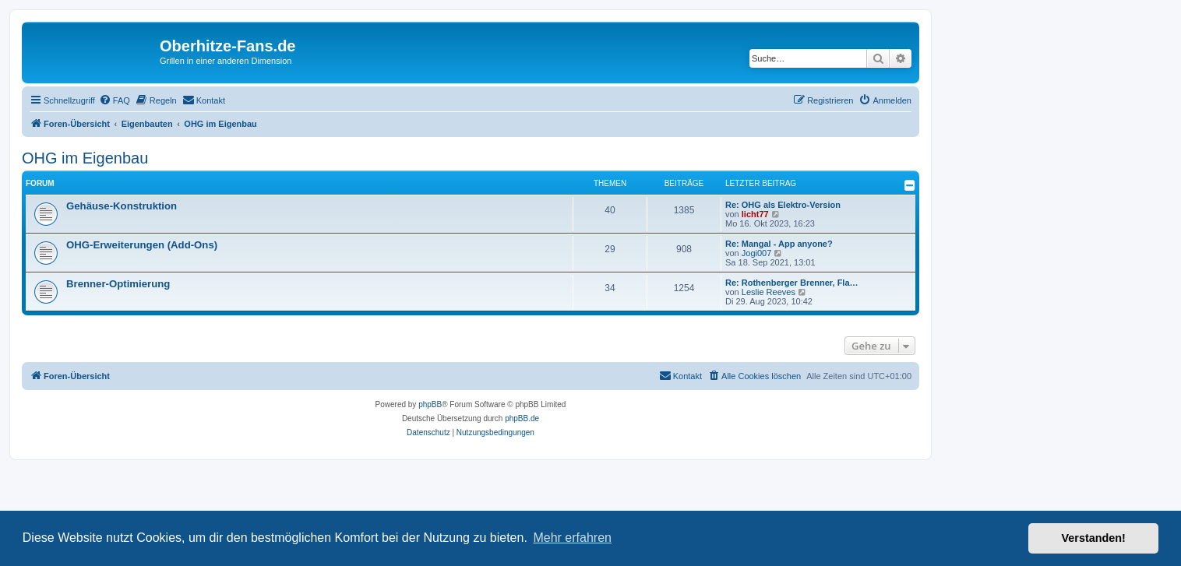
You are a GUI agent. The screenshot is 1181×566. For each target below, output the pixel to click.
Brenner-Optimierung (118, 284)
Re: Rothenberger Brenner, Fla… (791, 282)
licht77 (755, 214)
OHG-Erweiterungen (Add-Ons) (141, 245)
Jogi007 (757, 253)
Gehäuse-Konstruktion (121, 206)
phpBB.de (522, 418)
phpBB (430, 404)
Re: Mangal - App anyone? (779, 243)
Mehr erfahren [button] (572, 537)
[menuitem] (114, 100)
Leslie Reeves (768, 292)
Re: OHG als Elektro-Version (783, 204)
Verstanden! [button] (1094, 538)
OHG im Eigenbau (85, 158)
